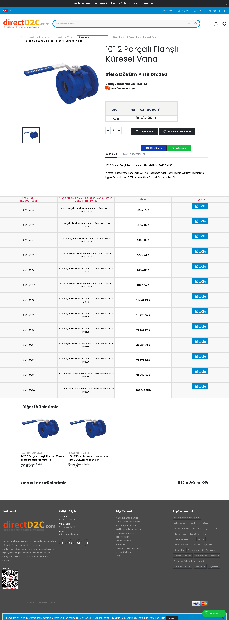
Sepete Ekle (146, 131)
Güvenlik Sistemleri (182, 566)
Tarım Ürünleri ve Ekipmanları (187, 544)
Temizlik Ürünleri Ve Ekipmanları (202, 550)
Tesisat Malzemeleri (198, 534)
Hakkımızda (122, 544)
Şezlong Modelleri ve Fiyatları (187, 517)
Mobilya (201, 539)
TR (7, 10)
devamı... (7, 568)
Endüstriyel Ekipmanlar (38, 37)
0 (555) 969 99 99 (67, 526)
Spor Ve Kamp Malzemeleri (207, 555)
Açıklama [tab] (111, 154)
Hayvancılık (214, 566)
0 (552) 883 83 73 (67, 519)
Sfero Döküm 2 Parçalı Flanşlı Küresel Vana (134, 37)
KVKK (118, 555)
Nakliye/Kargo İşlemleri (127, 517)
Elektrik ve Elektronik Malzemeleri (189, 561)
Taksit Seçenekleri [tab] (134, 154)
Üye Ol (198, 11)
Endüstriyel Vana (63, 37)
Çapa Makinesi (212, 528)
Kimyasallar (179, 550)
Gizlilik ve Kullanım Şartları (129, 529)
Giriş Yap (183, 11)
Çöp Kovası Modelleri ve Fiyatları (188, 528)
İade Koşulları (122, 536)
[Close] (223, 617)
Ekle (200, 206)
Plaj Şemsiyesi (180, 534)
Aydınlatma (209, 544)
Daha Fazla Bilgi (157, 617)
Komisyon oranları (125, 533)
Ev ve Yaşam (200, 566)
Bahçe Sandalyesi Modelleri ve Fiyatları (191, 523)
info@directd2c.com (68, 534)
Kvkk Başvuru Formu (126, 525)
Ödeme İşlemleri (124, 540)
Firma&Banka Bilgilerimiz (128, 521)
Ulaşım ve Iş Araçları (182, 555)
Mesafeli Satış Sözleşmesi (128, 548)
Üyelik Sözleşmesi (125, 552)
